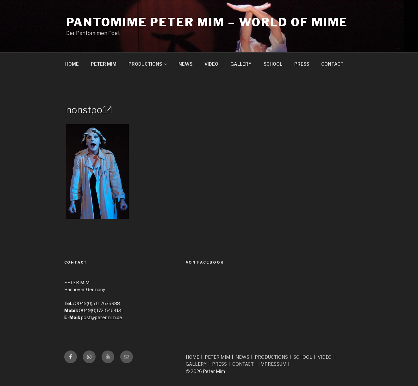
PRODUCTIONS (148, 64)
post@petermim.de (101, 317)
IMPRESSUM (272, 364)
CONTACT (332, 64)
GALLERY (241, 64)
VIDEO (211, 64)
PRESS (301, 64)
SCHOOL (273, 64)
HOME (72, 64)
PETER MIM (103, 64)
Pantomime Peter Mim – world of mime (207, 22)
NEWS (185, 64)
